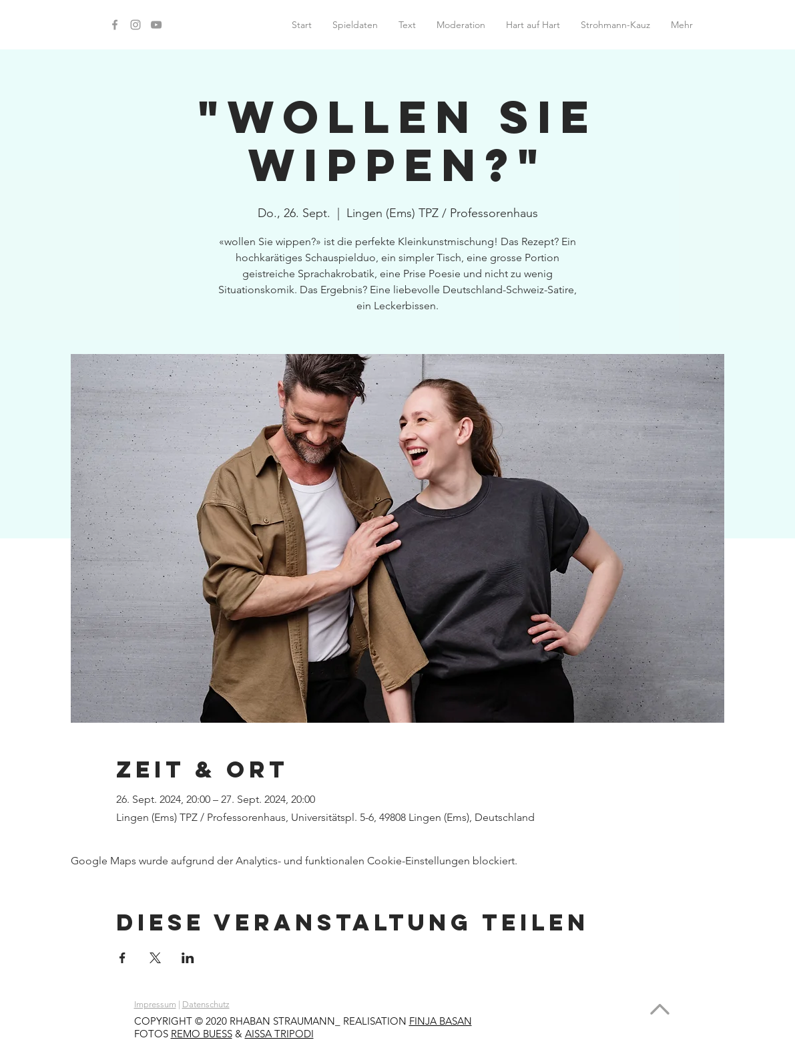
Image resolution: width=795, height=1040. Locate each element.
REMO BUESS (201, 1033)
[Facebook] (114, 24)
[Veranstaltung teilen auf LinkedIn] (188, 957)
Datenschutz (206, 1004)
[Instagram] (135, 24)
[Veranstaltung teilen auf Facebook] (122, 957)
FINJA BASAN (440, 1021)
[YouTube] (156, 24)
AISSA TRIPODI (279, 1033)
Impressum (155, 1004)
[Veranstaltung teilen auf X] (155, 957)
